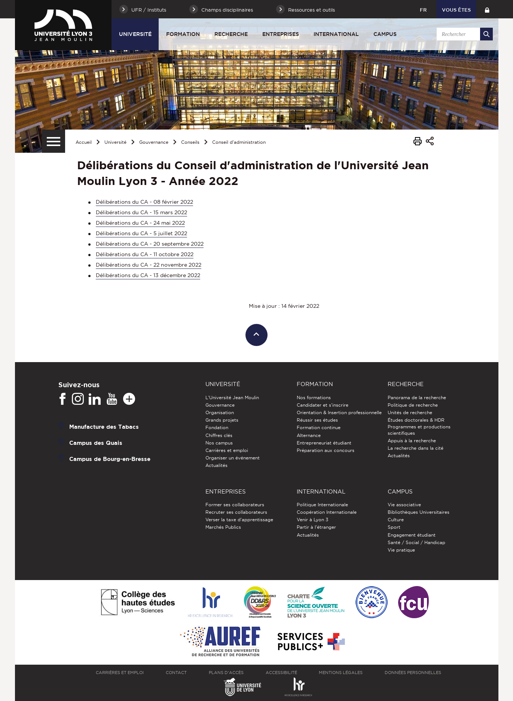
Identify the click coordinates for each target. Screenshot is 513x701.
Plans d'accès (226, 672)
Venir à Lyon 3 (312, 519)
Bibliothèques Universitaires (418, 512)
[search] (464, 34)
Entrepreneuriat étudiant (324, 442)
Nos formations (314, 397)
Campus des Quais (95, 442)
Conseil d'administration (239, 142)
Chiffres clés (218, 435)
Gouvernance (153, 142)
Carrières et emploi (226, 450)
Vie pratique (401, 549)
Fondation (216, 427)
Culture (396, 519)
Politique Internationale (322, 504)
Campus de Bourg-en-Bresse (109, 458)
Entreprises (280, 34)
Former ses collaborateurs (234, 504)
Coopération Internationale (327, 512)
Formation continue (319, 427)
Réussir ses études (317, 420)
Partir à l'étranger (316, 527)
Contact (176, 672)
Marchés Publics (223, 527)
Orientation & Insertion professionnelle (339, 412)
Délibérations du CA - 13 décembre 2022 (148, 275)
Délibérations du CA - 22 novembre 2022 (148, 265)
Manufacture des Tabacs (104, 426)
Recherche (231, 34)
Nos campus (219, 442)
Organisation (219, 412)
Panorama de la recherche (417, 397)
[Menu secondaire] (53, 141)
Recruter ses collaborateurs (236, 512)
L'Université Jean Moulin (232, 397)
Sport (394, 527)
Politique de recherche (413, 405)
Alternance (309, 435)
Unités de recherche (410, 412)
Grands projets (221, 420)
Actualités (216, 465)
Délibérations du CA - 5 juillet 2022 (141, 233)
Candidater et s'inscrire (322, 405)
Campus (385, 34)
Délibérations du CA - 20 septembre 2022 (150, 244)
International (336, 34)
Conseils (190, 142)
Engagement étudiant (412, 534)
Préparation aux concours (325, 450)
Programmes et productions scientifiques (419, 429)
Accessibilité (281, 672)
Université (135, 34)
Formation (183, 34)
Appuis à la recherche (412, 440)
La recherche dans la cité (415, 448)
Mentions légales (341, 672)
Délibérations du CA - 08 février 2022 (144, 202)
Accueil (84, 142)
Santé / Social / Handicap (416, 542)
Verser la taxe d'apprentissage (239, 519)
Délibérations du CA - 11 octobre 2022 (144, 254)
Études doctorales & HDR (416, 420)
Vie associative (404, 504)
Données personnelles (413, 672)
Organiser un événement (232, 457)
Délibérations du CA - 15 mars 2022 (141, 212)
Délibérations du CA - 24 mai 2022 (140, 223)
